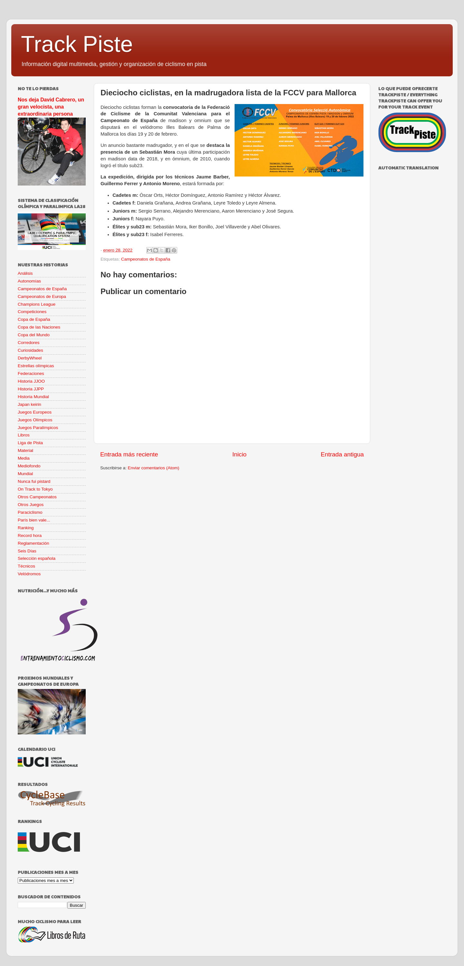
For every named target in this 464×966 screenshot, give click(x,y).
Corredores (29, 342)
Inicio (239, 454)
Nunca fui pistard (34, 481)
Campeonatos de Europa (42, 296)
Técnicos (26, 566)
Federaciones (31, 373)
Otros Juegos (31, 504)
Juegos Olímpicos (35, 419)
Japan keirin (29, 404)
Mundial (25, 473)
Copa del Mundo (34, 334)
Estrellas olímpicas (36, 365)
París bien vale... (34, 520)
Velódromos (29, 573)
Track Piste (77, 44)
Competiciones (32, 311)
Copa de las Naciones (39, 327)
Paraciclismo (30, 512)
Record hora (30, 535)
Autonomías (29, 281)
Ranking (26, 527)
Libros (24, 435)
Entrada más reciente (129, 454)
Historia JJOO (31, 381)
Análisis (25, 273)
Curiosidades (30, 350)
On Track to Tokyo (35, 489)
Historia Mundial (33, 396)
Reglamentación (33, 543)
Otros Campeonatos (37, 496)
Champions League (36, 304)
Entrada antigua (342, 454)
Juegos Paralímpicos (38, 427)
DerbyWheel (30, 358)
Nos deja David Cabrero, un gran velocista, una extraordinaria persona (51, 107)
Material (25, 450)
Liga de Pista (30, 442)
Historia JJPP (31, 389)
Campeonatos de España (145, 259)
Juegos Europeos (35, 412)
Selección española (36, 558)
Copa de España (34, 319)
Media (24, 458)
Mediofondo (29, 466)
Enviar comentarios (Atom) (153, 467)
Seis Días (27, 551)
